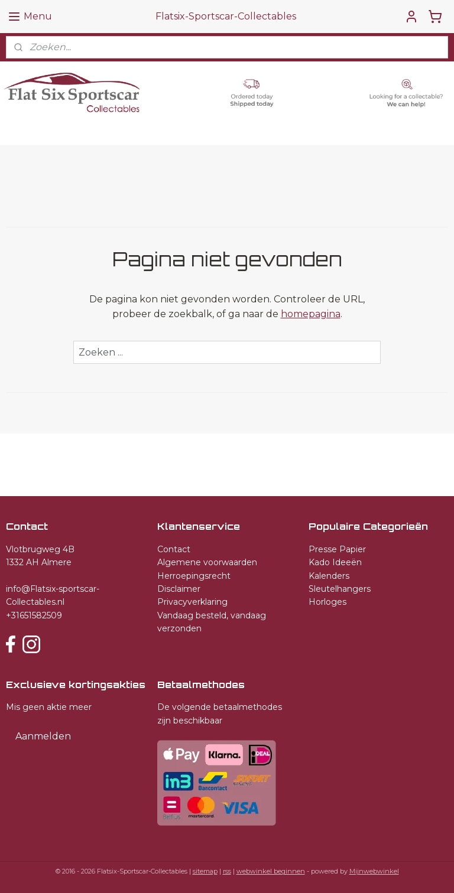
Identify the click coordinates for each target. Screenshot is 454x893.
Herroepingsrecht (194, 576)
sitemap (205, 871)
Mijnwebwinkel (374, 871)
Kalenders (329, 576)
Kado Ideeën (335, 562)
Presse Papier (337, 549)
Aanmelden (43, 736)
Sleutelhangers (340, 589)
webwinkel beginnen (270, 871)
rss (227, 871)
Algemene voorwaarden (207, 562)
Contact (173, 549)
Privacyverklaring (192, 602)
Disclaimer (178, 589)
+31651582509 (34, 615)
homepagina (310, 314)
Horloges (327, 602)
